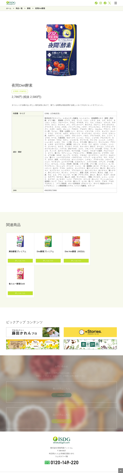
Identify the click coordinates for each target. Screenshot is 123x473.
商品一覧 (4, 447)
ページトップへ (120, 470)
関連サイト (5, 458)
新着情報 (4, 453)
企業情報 (4, 442)
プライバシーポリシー (56, 464)
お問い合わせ (70, 464)
